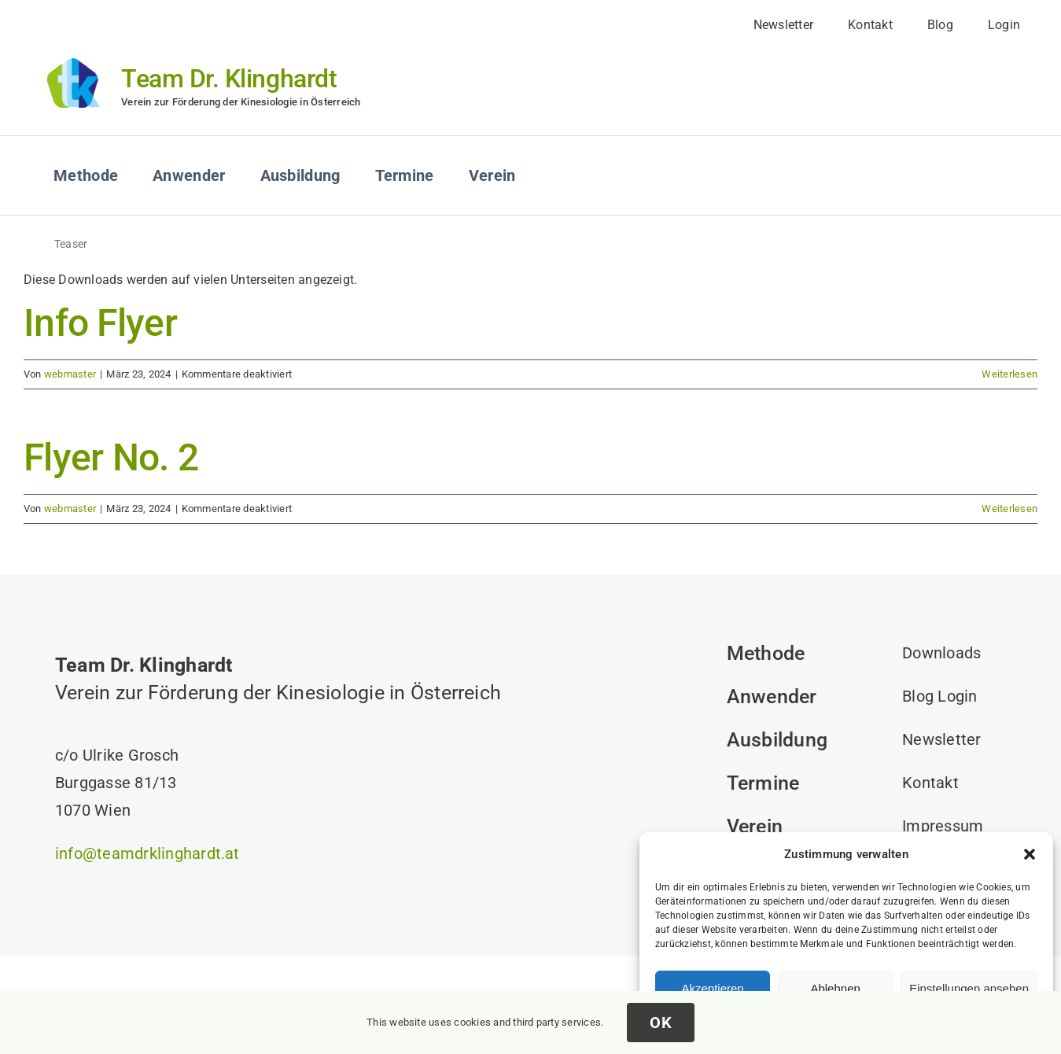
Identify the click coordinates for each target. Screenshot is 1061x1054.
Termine (763, 783)
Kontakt (930, 782)
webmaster (70, 374)
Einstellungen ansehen (969, 988)
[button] (1029, 854)
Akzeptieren (712, 988)
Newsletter (941, 739)
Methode (766, 653)
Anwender (772, 696)
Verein (755, 826)
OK (661, 1022)
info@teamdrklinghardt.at (147, 853)
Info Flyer (100, 322)
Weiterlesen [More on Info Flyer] (1009, 374)
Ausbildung (777, 739)
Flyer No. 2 (111, 457)
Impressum (942, 825)
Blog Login (939, 696)
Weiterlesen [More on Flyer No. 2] (1009, 508)
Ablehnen (835, 988)
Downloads (941, 652)
